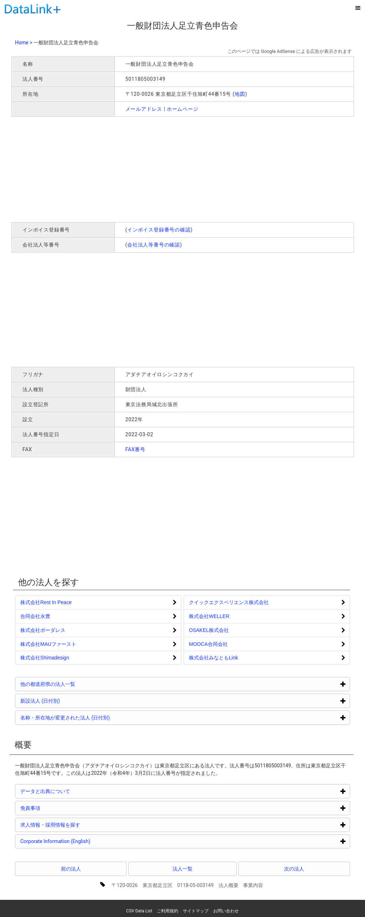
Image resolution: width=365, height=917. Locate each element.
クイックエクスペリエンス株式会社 (229, 602)
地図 (240, 94)
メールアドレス (144, 109)
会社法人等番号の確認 (153, 245)
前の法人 (71, 869)
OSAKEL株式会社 (209, 630)
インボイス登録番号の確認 (159, 230)
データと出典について (72, 791)
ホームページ (183, 109)
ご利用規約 (167, 910)
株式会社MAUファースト (48, 644)
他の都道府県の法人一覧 (74, 684)
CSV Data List (139, 910)
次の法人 (294, 869)
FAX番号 (135, 449)
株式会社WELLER (209, 616)
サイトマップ (196, 910)
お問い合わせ (226, 910)
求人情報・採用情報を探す (77, 825)
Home (22, 42)
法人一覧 (182, 869)
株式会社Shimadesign (44, 658)
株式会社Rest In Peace (46, 602)
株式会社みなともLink (213, 658)
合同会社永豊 (35, 616)
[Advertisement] (114, 168)
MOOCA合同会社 (208, 644)
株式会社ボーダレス (42, 630)
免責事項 (57, 808)
